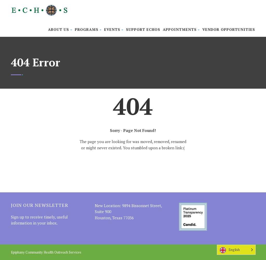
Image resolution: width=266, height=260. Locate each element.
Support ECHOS (143, 29)
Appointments (181, 29)
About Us (60, 29)
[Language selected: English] (236, 250)
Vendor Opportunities (228, 29)
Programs (88, 29)
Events (113, 29)
